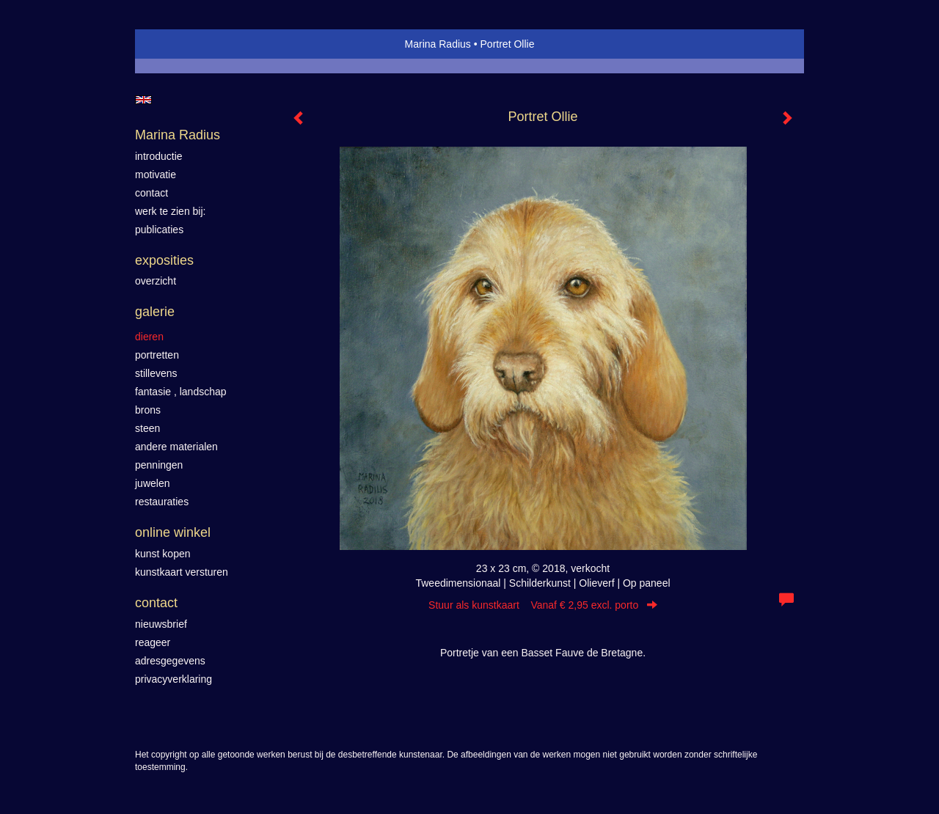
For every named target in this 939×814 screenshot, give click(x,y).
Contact (156, 602)
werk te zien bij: (170, 211)
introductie (159, 156)
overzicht (155, 281)
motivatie (155, 174)
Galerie (155, 311)
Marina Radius (438, 44)
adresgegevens (170, 661)
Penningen (159, 465)
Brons (148, 410)
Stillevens (156, 373)
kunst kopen (163, 554)
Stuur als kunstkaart (542, 605)
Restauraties (162, 501)
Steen (147, 428)
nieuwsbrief (161, 624)
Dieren (149, 336)
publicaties (159, 229)
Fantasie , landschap (181, 391)
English (143, 99)
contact (151, 193)
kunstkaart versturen (181, 572)
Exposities (164, 260)
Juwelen (152, 483)
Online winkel (173, 532)
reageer (152, 642)
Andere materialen (176, 446)
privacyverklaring (173, 679)
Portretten (157, 355)
